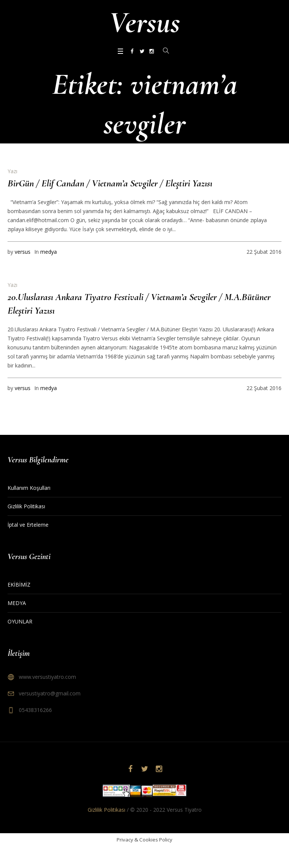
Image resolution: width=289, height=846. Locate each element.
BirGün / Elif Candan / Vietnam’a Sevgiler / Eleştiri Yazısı (110, 183)
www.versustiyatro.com (47, 676)
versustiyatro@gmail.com (50, 693)
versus (22, 251)
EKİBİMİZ (19, 584)
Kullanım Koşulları (29, 487)
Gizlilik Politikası (26, 506)
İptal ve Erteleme (28, 524)
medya (48, 251)
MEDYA (17, 603)
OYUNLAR (20, 621)
